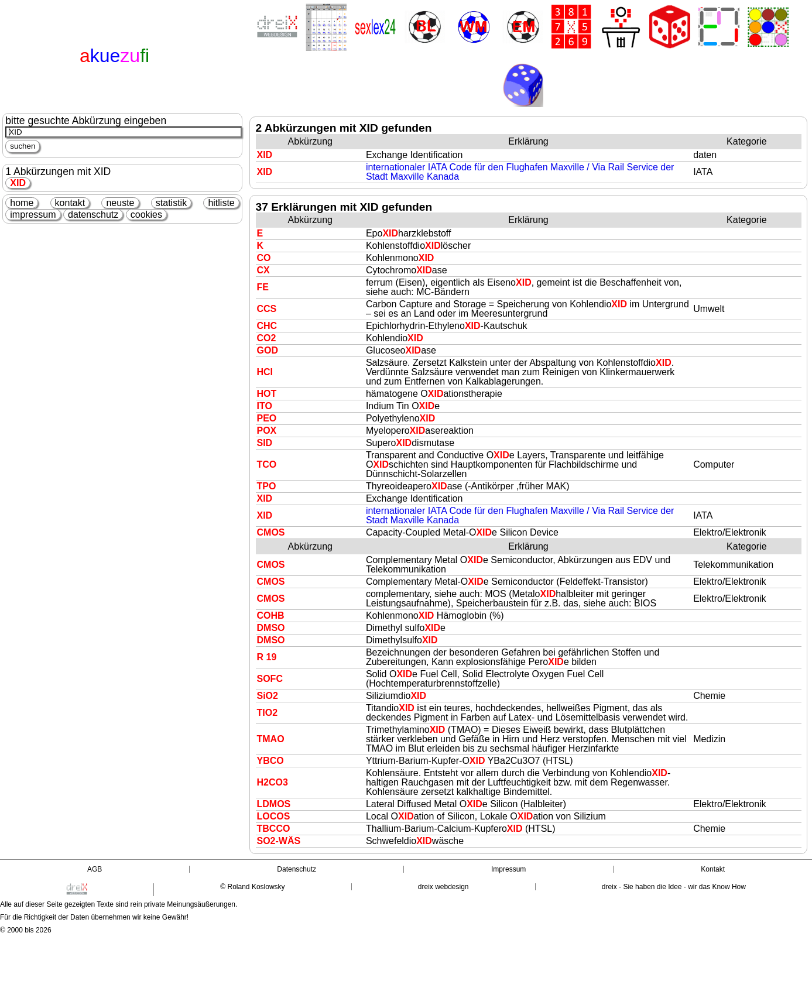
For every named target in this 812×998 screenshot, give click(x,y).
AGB (94, 869)
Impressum (508, 869)
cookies (146, 215)
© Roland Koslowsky (252, 886)
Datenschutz (296, 869)
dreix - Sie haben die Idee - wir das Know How (674, 886)
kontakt (70, 203)
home (21, 203)
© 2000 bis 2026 (26, 930)
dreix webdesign (443, 886)
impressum (33, 215)
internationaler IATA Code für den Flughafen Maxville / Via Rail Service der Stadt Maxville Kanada (520, 171)
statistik (171, 203)
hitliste (221, 203)
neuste (120, 203)
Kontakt (713, 869)
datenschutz (93, 215)
